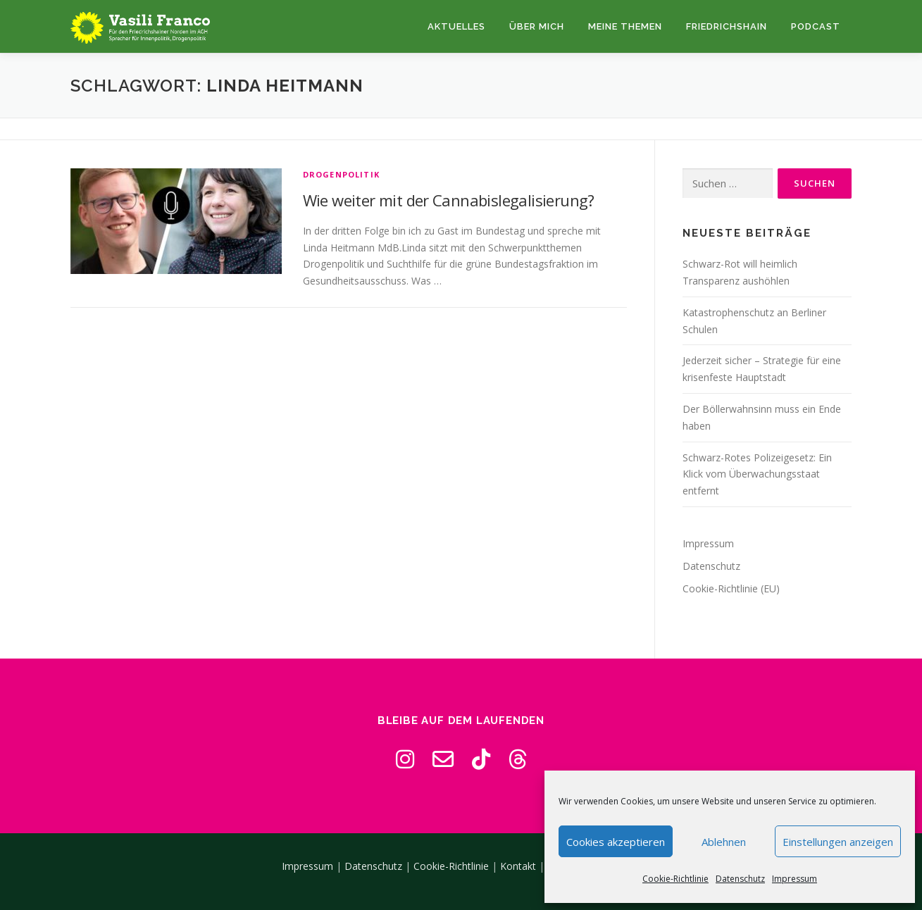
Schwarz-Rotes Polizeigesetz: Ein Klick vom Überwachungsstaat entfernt (757, 474)
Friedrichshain (726, 26)
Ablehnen (724, 842)
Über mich (536, 26)
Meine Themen (625, 26)
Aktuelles (456, 26)
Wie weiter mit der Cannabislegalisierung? (448, 200)
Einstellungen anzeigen (838, 842)
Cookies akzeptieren (615, 842)
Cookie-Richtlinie (675, 879)
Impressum (794, 879)
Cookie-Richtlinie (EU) (731, 588)
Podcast (815, 26)
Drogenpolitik (341, 174)
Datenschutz (740, 879)
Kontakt (518, 866)
